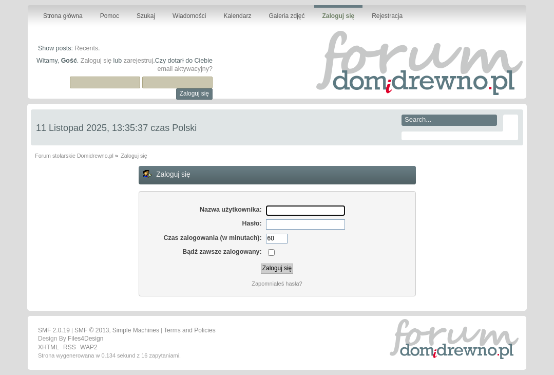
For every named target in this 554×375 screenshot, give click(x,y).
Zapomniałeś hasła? (277, 283)
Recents (86, 48)
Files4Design (85, 338)
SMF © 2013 (91, 330)
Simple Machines (135, 330)
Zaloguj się (96, 60)
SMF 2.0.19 (54, 330)
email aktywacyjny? (185, 68)
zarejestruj (139, 60)
